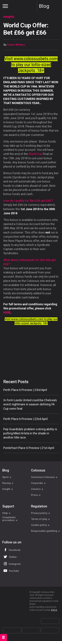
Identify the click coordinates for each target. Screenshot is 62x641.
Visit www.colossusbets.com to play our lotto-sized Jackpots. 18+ (31, 64)
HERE (7, 312)
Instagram (12, 563)
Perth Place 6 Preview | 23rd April (25, 390)
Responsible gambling (45, 530)
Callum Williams (16, 44)
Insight (7, 489)
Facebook (11, 549)
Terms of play (40, 519)
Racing (7, 483)
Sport (6, 477)
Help (6, 513)
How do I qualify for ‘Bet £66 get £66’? (28, 200)
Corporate (38, 483)
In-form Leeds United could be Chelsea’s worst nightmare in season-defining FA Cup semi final (30, 404)
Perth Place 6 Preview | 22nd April (25, 419)
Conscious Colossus (44, 477)
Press (36, 495)
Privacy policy (40, 513)
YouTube (11, 570)
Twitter (10, 556)
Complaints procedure (9, 519)
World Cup (35, 154)
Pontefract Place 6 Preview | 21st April (28, 448)
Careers (37, 489)
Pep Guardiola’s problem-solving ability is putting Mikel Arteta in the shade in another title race (30, 433)
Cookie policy (40, 525)
